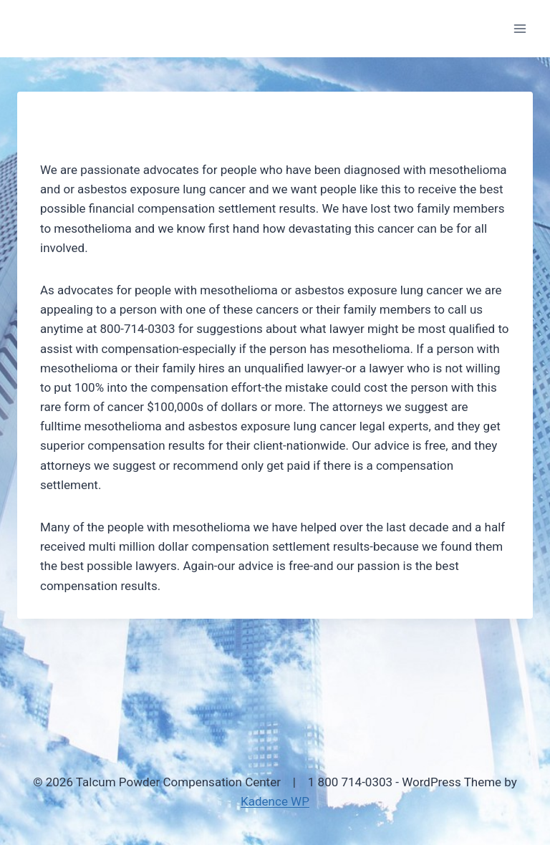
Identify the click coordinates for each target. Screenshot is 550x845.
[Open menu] (519, 28)
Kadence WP (275, 801)
